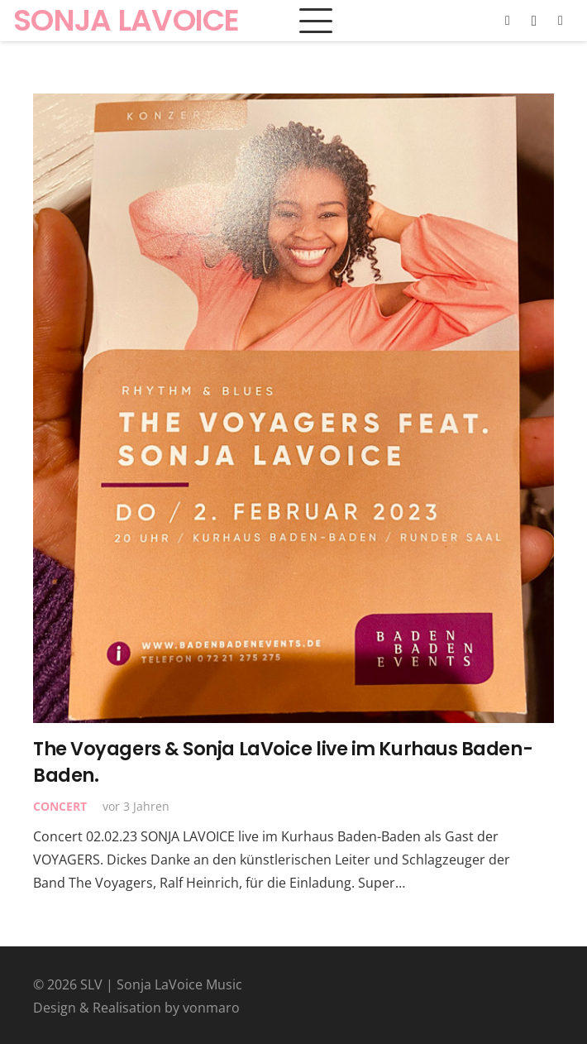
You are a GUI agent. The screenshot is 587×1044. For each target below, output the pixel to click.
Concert (60, 806)
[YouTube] (560, 20)
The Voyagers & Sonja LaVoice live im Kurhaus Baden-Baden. (282, 761)
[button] (316, 20)
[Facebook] (507, 20)
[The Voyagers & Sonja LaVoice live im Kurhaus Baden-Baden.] (293, 408)
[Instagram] (534, 20)
